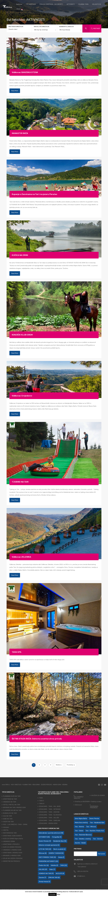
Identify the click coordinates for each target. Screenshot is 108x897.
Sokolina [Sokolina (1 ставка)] (54, 865)
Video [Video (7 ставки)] (52, 869)
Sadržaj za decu (96, 801)
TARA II (41, 801)
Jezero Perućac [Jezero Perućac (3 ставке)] (45, 841)
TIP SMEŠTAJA (31, 4)
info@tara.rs (81, 876)
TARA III (41, 803)
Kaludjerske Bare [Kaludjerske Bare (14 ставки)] (59, 841)
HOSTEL (6, 830)
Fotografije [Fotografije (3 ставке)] (56, 837)
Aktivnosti (78, 805)
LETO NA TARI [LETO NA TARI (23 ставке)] (45, 849)
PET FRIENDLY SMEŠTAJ (78, 797)
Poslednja (71, 765)
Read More (14, 91)
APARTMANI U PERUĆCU (11, 844)
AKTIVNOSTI (71, 4)
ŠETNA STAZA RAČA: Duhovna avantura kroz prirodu (37, 739)
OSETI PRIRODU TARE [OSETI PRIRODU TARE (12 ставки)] (47, 857)
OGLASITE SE (96, 4)
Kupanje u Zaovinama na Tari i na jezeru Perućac (34, 194)
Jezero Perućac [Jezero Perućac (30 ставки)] (94, 818)
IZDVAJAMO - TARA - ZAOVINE (49, 812)
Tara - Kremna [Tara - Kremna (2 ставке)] (79, 826)
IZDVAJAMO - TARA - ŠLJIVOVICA (50, 815)
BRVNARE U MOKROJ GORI (12, 855)
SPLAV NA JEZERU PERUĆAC (13, 858)
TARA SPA (16, 652)
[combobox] (44, 30)
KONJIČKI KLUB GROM (22, 335)
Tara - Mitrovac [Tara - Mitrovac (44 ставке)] (91, 826)
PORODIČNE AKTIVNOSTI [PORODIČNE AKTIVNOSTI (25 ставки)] (48, 861)
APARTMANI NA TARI (10, 799)
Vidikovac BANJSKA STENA (25, 72)
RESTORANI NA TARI (10, 833)
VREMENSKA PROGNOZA (94, 807)
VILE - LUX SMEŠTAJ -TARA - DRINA (15, 824)
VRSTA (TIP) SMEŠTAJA (41, 26)
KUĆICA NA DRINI (20, 255)
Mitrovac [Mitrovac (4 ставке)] (42, 853)
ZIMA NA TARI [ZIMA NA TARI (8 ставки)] (54, 877)
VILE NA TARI (7, 816)
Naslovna (19, 4)
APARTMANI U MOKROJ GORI (12, 853)
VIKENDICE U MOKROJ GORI (12, 850)
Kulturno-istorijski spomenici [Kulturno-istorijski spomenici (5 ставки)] (49, 845)
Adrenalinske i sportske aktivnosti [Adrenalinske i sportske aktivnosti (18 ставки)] (51, 833)
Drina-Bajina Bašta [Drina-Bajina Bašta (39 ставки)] (81, 818)
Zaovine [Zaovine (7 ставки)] (42, 877)
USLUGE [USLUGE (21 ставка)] (43, 869)
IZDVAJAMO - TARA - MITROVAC (50, 809)
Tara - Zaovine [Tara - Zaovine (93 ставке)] (97, 839)
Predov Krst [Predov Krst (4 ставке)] (44, 865)
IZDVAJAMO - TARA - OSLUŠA (49, 818)
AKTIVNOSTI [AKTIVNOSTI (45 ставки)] (44, 837)
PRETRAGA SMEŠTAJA (15, 26)
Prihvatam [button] (52, 894)
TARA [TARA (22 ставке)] (63, 865)
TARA (41, 798)
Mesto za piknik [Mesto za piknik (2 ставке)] (59, 849)
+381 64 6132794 (82, 871)
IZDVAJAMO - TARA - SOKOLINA (49, 820)
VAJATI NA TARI (8, 821)
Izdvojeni (6, 827)
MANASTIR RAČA (20, 133)
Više (58, 894)
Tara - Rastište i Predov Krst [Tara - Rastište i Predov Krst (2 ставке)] (95, 831)
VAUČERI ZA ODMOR (98, 795)
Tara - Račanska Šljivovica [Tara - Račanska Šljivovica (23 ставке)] (83, 835)
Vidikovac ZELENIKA (21, 557)
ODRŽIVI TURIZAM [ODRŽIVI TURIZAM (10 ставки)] (56, 853)
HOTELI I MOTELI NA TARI (11, 805)
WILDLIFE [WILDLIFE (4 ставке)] (60, 873)
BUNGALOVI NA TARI (10, 813)
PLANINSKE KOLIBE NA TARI (12, 810)
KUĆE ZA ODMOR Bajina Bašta (13, 838)
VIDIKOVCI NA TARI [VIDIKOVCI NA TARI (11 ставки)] (46, 873)
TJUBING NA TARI (20, 482)
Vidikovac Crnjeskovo (22, 396)
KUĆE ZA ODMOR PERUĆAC (12, 847)
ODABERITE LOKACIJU (66, 26)
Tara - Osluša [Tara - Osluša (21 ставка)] (79, 831)
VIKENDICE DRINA (9, 841)
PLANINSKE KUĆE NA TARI (11, 796)
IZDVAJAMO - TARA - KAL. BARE (49, 806)
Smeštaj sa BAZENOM (82, 801)
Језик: (19, 9)
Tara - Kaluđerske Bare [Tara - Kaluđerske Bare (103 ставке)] (97, 822)
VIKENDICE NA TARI (9, 802)
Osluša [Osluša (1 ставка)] (61, 857)
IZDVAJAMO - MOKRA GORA (48, 823)
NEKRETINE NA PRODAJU (11, 861)
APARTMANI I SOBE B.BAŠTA (12, 836)
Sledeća (59, 765)
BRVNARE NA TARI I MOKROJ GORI (14, 807)
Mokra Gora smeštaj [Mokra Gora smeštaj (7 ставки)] (81, 822)
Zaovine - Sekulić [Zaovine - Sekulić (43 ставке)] (80, 843)
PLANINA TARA (83, 4)
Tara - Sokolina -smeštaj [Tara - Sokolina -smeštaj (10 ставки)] (83, 839)
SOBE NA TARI (7, 819)
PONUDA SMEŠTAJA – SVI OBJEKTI (51, 4)
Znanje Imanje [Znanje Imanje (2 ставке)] (44, 881)
